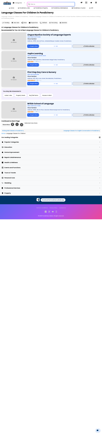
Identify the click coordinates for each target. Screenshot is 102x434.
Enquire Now (33, 23)
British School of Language (40, 103)
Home (11, 8)
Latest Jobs (8, 95)
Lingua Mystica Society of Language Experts (49, 34)
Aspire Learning (35, 53)
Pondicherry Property (41, 8)
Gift (91, 8)
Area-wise (15, 23)
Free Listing (53, 23)
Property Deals (20, 95)
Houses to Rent (47, 95)
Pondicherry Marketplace (59, 8)
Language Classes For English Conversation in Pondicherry (82, 131)
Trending (5, 23)
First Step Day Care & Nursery (41, 72)
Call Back (43, 23)
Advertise (63, 23)
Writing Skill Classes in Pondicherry (13, 131)
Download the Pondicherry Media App (53, 200)
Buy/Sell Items (33, 95)
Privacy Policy (53, 208)
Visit (56, 46)
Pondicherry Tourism (78, 8)
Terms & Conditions (42, 208)
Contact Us (62, 208)
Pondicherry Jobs (24, 8)
